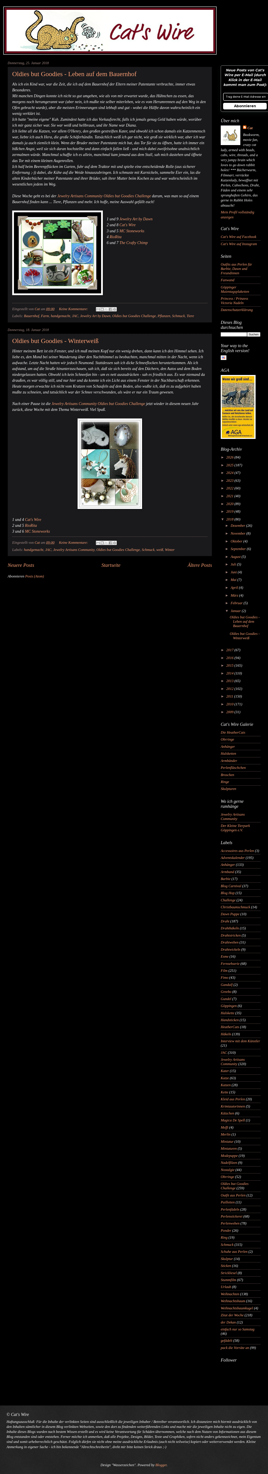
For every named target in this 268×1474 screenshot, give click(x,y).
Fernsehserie (230, 964)
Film (224, 971)
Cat (250, 128)
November (238, 533)
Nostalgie (227, 1170)
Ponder (226, 1230)
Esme (225, 956)
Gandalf (226, 985)
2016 (230, 658)
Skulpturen (228, 789)
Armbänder (229, 761)
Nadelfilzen (229, 1163)
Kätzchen (227, 1113)
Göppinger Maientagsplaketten (235, 289)
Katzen (226, 1085)
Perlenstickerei (232, 1216)
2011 (230, 696)
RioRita (116, 237)
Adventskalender (233, 858)
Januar (236, 611)
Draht (225, 921)
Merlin (226, 1134)
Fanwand (227, 280)
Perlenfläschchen (233, 768)
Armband (227, 872)
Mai (234, 580)
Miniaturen (229, 1148)
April (235, 588)
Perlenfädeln (230, 1209)
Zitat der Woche (232, 1315)
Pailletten (228, 1202)
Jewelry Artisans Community (74, 550)
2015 (230, 665)
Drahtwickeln (230, 949)
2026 (230, 457)
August (236, 557)
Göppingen (229, 1006)
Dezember (238, 526)
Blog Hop (228, 893)
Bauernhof (31, 316)
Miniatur (227, 1141)
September (239, 549)
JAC (75, 316)
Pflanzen (164, 316)
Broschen (227, 775)
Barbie (226, 879)
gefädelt (226, 1340)
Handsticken (230, 1020)
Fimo (224, 977)
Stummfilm (228, 1280)
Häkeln (226, 1034)
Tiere (190, 316)
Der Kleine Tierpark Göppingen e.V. (235, 828)
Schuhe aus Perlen (234, 1252)
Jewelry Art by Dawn (136, 219)
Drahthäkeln (230, 928)
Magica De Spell (233, 1120)
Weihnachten (230, 1294)
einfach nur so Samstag (237, 1329)
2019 (230, 511)
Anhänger (228, 747)
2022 (230, 488)
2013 (230, 681)
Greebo (226, 992)
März (235, 595)
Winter (170, 550)
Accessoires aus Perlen (237, 851)
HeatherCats (230, 1027)
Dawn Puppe (230, 914)
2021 (230, 496)
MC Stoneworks (131, 231)
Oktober (237, 541)
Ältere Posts (200, 565)
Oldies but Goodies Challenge (134, 316)
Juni (234, 572)
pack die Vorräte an (235, 1348)
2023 (230, 481)
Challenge (228, 900)
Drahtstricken (231, 935)
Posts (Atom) (34, 576)
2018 (230, 519)
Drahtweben (230, 942)
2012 (230, 689)
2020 (230, 504)
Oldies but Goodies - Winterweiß (55, 340)
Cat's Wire (127, 225)
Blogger (160, 1465)
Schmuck (178, 316)
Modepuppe (229, 1156)
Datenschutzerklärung (237, 310)
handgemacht (60, 316)
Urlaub (226, 1287)
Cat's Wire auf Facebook (238, 237)
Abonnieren (245, 106)
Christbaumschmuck (235, 907)
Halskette (227, 1013)
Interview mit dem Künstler (240, 1041)
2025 (230, 465)
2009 (230, 712)
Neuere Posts (21, 565)
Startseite (110, 565)
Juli (234, 564)
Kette (224, 1092)
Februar (237, 603)
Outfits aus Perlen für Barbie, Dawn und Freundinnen (236, 268)
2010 (230, 704)
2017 (230, 650)
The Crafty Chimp (133, 243)
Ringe (225, 782)
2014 (230, 673)
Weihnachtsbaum (233, 1301)
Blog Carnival (231, 886)
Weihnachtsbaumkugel (237, 1308)
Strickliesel (229, 1273)
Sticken (226, 1266)
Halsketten (228, 753)
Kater (225, 1071)
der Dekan (228, 1322)
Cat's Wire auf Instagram (239, 244)
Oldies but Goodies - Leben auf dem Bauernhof (74, 73)
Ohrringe (227, 739)
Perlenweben (230, 1223)
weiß (159, 550)
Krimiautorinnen (233, 1106)
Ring (224, 1237)
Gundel (226, 999)
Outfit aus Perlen (233, 1195)
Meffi (224, 1127)
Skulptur (227, 1259)
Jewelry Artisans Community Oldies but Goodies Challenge (104, 196)
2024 (230, 473)
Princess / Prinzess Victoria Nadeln (234, 300)
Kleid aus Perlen (233, 1099)
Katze (225, 1078)
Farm (45, 316)
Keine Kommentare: (74, 309)
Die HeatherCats (233, 732)
